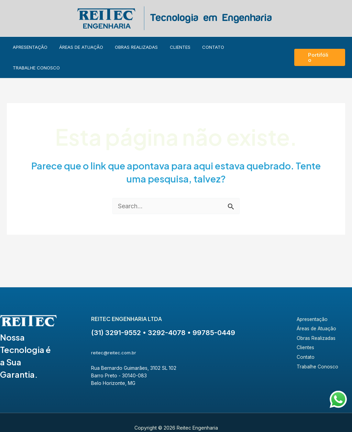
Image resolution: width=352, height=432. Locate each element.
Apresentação (36, 47)
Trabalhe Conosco (251, 47)
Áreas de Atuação (85, 47)
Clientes (177, 47)
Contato (208, 47)
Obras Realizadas (137, 47)
